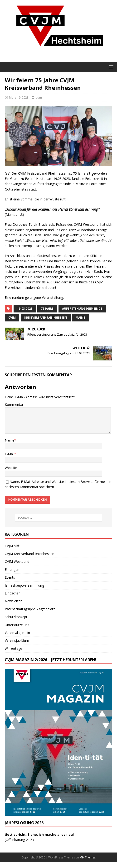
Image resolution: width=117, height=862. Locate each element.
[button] (110, 66)
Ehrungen (12, 569)
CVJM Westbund (17, 561)
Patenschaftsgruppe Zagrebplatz (30, 609)
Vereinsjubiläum (17, 640)
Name (9, 440)
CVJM (12, 318)
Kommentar (14, 404)
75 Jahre (47, 309)
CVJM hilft (12, 546)
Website (11, 467)
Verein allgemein (17, 632)
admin (39, 97)
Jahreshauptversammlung (24, 585)
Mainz (80, 318)
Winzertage (13, 648)
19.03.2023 (24, 309)
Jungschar (12, 593)
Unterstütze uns (17, 625)
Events (10, 577)
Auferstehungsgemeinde (82, 309)
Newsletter (13, 601)
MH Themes (88, 857)
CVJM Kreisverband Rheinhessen (29, 553)
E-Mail (9, 454)
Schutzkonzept (16, 617)
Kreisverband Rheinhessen (45, 318)
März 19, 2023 (19, 97)
